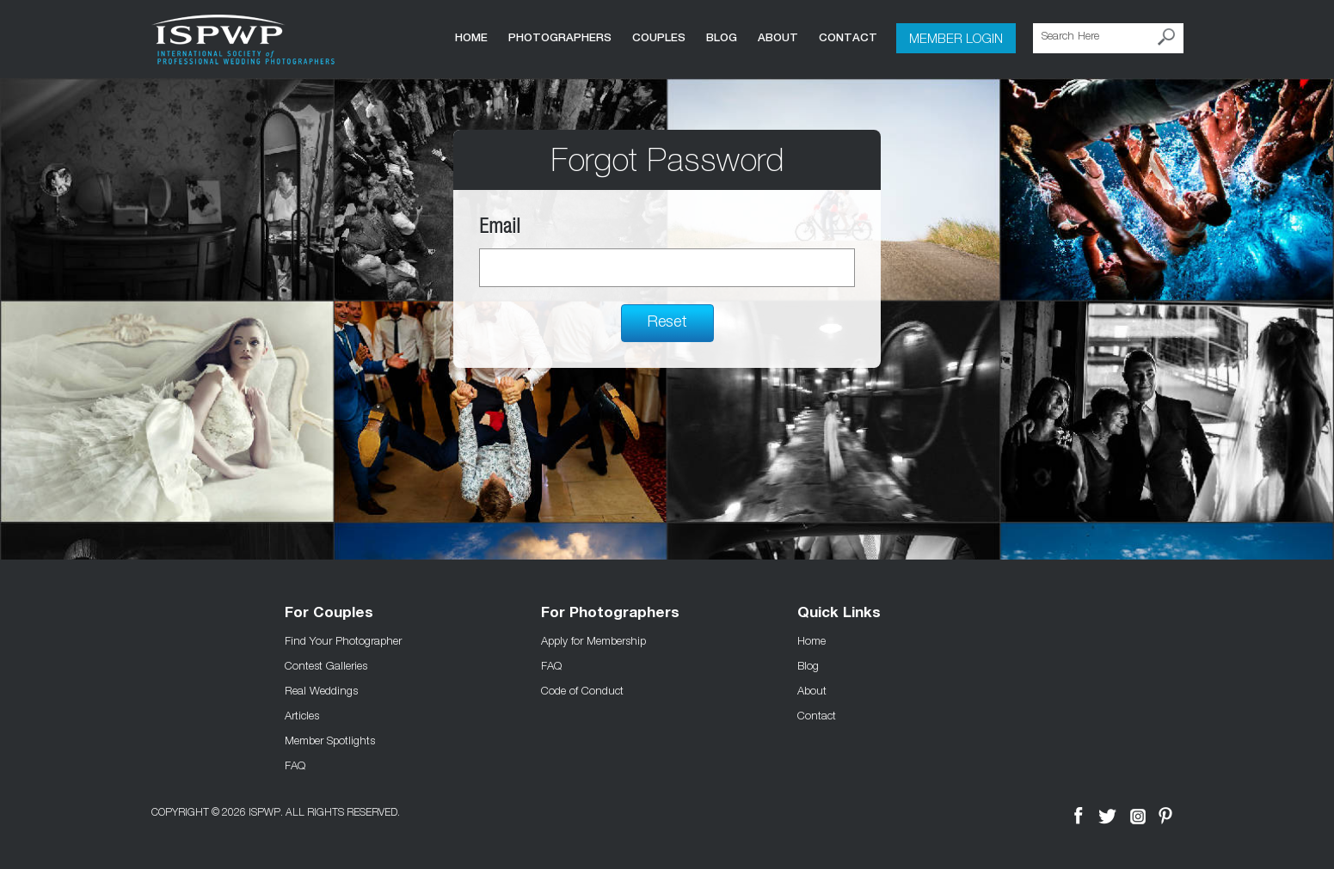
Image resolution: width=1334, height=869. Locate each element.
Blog (721, 37)
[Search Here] (1108, 38)
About (778, 37)
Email (499, 229)
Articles (302, 715)
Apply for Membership (593, 640)
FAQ (295, 765)
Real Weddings (321, 690)
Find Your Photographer (343, 640)
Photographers (560, 37)
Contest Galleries (326, 665)
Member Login (956, 38)
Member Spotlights (330, 740)
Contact (848, 37)
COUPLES (658, 37)
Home (471, 37)
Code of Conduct (582, 690)
